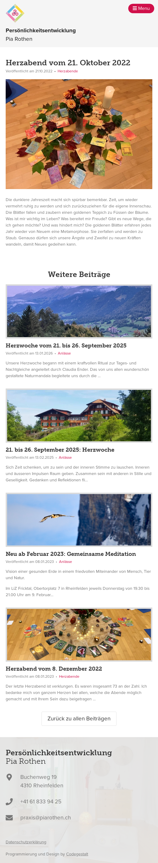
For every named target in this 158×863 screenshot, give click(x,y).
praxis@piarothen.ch (45, 817)
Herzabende (68, 71)
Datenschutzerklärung (26, 842)
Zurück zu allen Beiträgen (79, 718)
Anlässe (64, 353)
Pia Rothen (41, 34)
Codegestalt (77, 854)
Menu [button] (141, 8)
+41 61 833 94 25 (40, 801)
